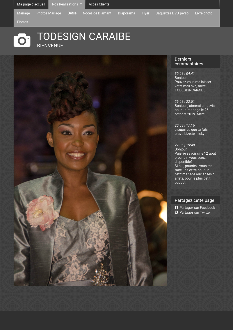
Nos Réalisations (65, 4)
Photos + (24, 22)
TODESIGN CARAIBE (84, 36)
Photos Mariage (48, 13)
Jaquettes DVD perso (172, 13)
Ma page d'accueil (31, 4)
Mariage (23, 13)
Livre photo (203, 13)
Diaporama (126, 13)
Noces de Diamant (97, 13)
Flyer (145, 13)
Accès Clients (99, 4)
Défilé (72, 13)
